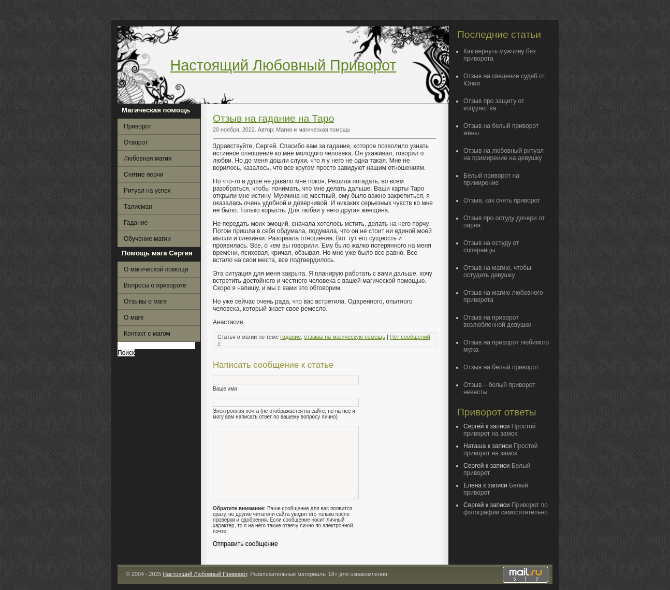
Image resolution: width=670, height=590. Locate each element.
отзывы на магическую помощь (344, 337)
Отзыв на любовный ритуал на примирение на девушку (503, 154)
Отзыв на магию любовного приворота (503, 296)
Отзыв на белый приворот (500, 367)
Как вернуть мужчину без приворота (499, 55)
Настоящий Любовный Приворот (283, 65)
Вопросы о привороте (155, 285)
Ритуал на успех (147, 190)
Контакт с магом (147, 333)
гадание (290, 337)
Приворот (138, 126)
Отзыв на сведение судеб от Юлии (504, 80)
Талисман (138, 206)
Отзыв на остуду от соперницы (491, 246)
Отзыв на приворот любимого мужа (506, 346)
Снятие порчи (144, 174)
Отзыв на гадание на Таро (273, 118)
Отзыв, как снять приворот (501, 200)
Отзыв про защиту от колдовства (493, 104)
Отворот (136, 142)
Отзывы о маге (145, 301)
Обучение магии (147, 238)
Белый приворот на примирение (491, 179)
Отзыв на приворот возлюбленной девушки (497, 321)
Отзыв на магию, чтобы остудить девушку (497, 271)
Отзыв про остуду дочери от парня (504, 221)
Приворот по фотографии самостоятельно (505, 508)
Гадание (136, 222)
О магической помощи (156, 269)
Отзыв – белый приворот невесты (499, 388)
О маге (133, 317)
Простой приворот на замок (499, 430)
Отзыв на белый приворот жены (500, 129)
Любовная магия (147, 158)
